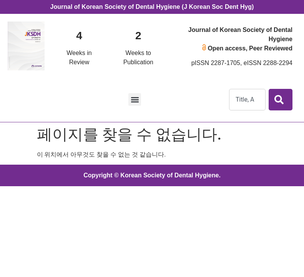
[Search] (280, 99)
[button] (134, 99)
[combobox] (247, 99)
